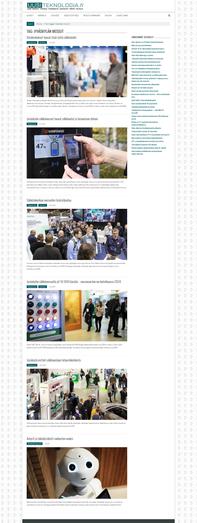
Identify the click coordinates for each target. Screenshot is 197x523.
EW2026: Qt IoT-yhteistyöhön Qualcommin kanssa (148, 48)
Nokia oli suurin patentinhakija (141, 45)
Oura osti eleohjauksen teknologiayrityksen (146, 68)
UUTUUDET (55, 15)
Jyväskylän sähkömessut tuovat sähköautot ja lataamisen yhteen (62, 118)
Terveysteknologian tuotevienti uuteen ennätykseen (148, 52)
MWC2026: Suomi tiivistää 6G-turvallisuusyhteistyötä (149, 75)
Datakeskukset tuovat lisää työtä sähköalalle (51, 37)
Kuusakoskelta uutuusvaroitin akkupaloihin (145, 84)
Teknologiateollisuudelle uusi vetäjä (143, 106)
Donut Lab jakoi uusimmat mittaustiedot (145, 91)
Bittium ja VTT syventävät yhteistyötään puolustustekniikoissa (145, 123)
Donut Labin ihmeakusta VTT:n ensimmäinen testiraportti (150, 134)
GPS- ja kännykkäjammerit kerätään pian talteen (147, 141)
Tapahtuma (32, 42)
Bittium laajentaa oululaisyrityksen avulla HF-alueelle (149, 147)
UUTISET (30, 15)
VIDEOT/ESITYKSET (71, 15)
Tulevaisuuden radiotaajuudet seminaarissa (146, 71)
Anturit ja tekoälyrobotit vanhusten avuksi (50, 438)
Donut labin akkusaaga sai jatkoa (142, 55)
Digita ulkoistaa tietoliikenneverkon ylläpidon (146, 128)
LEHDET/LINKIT (122, 15)
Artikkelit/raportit (34, 443)
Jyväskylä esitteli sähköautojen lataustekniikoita (54, 360)
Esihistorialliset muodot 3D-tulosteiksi (144, 131)
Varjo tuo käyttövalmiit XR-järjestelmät (144, 103)
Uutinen (43, 42)
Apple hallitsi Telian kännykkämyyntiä (144, 100)
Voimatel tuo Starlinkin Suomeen (142, 87)
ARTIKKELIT (42, 15)
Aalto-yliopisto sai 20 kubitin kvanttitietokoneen (147, 42)
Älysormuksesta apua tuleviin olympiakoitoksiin (147, 138)
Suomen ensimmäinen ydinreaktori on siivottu (146, 65)
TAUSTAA (108, 15)
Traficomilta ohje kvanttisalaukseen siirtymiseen (147, 58)
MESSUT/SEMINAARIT (92, 15)
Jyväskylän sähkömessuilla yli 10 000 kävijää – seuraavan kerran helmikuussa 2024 (74, 281)
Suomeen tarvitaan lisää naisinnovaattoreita (146, 61)
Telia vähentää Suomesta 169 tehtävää (144, 144)
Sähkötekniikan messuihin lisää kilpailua (49, 200)
